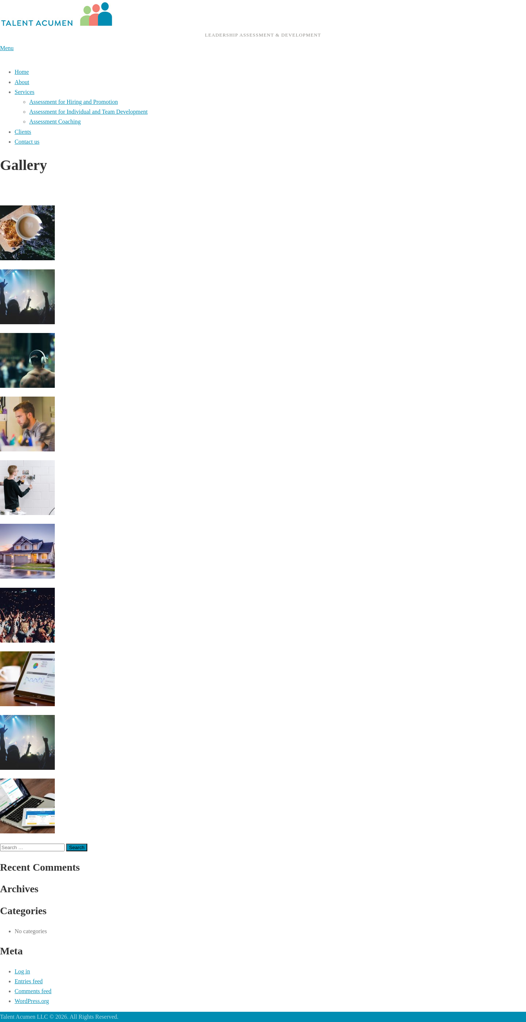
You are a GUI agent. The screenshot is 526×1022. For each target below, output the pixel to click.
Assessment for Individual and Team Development (88, 112)
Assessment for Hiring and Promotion (73, 102)
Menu (7, 48)
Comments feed (33, 991)
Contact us (27, 142)
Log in (22, 971)
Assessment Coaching (55, 121)
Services (24, 92)
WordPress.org (32, 1001)
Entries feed (29, 981)
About (22, 82)
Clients (23, 132)
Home (22, 72)
